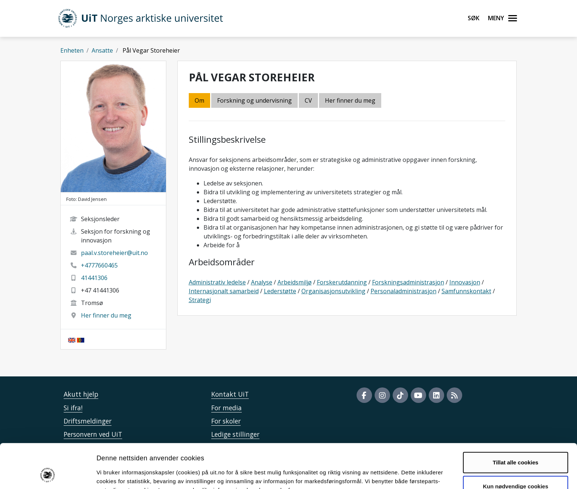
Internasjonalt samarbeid (224, 291)
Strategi (200, 300)
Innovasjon (464, 282)
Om (199, 100)
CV (308, 100)
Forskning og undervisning (254, 100)
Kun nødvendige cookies (515, 447)
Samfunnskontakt (466, 291)
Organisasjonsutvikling (333, 291)
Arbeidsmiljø (294, 282)
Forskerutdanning (342, 282)
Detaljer (392, 474)
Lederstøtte (280, 291)
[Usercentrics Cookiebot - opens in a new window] (47, 474)
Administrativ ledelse (217, 282)
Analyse (261, 282)
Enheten (72, 50)
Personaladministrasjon (403, 291)
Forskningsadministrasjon (408, 282)
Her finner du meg (106, 315)
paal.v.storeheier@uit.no (114, 253)
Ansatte (102, 50)
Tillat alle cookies (515, 423)
